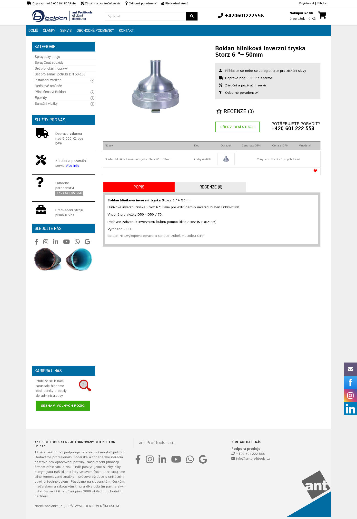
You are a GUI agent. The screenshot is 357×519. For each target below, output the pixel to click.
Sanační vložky (46, 103)
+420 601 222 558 (292, 128)
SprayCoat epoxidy (49, 62)
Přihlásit (322, 3)
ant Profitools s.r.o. (157, 443)
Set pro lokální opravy (51, 68)
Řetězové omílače (48, 86)
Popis (138, 187)
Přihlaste (232, 70)
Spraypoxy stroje (47, 57)
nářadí (116, 457)
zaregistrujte (269, 70)
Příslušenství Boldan (50, 92)
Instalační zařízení (48, 80)
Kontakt (126, 30)
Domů (33, 30)
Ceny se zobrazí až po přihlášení (278, 159)
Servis (66, 30)
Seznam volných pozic (63, 405)
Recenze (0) (235, 111)
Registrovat (306, 3)
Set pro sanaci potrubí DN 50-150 (60, 74)
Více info (72, 165)
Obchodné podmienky (95, 30)
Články (49, 30)
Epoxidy (41, 98)
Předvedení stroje (237, 127)
